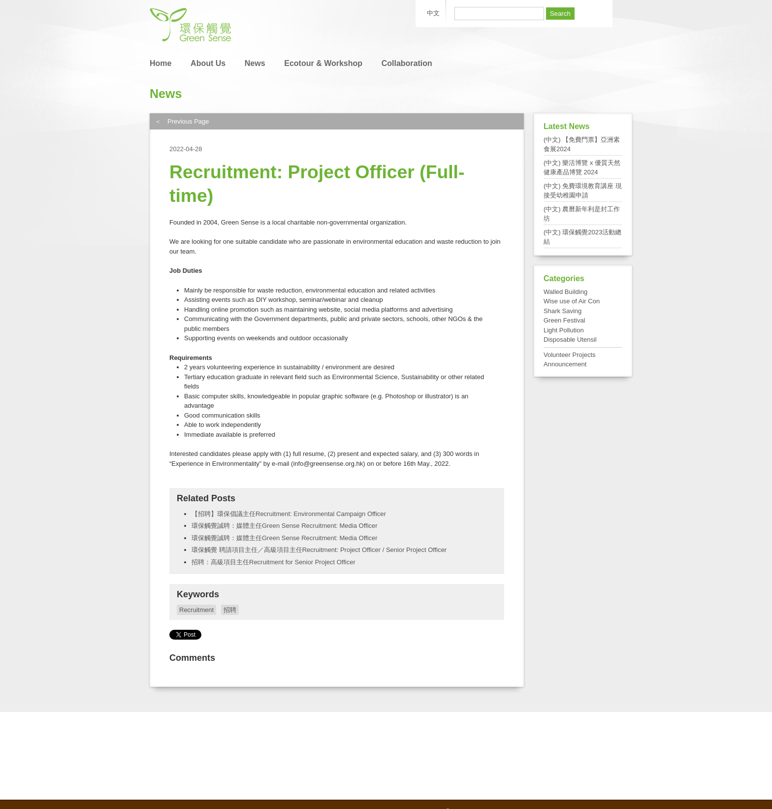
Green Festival (564, 320)
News (255, 63)
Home (160, 63)
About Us (208, 63)
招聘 (230, 610)
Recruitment (196, 610)
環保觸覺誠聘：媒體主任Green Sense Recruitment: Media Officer (285, 525)
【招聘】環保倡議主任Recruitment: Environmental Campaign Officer (289, 514)
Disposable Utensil (570, 339)
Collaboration (407, 63)
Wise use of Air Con (572, 301)
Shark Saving (562, 311)
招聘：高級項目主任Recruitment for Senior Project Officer (273, 562)
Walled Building (565, 291)
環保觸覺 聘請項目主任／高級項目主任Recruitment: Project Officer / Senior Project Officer (319, 549)
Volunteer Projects (570, 354)
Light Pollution (564, 330)
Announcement (565, 364)
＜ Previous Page (182, 121)
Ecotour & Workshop (323, 63)
